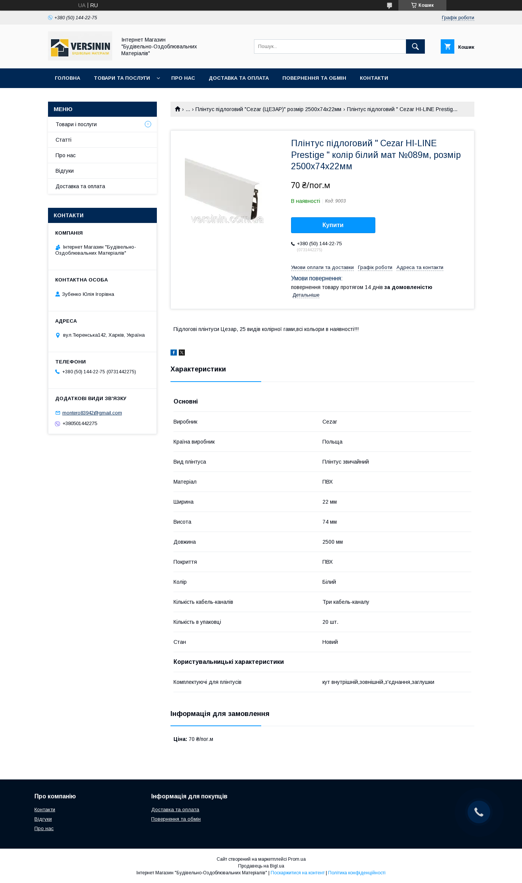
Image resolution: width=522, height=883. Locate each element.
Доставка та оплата (239, 78)
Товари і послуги (76, 124)
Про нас (183, 78)
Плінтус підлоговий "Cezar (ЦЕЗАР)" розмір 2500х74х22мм (268, 109)
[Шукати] (415, 46)
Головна (67, 78)
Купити (333, 225)
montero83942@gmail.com (92, 413)
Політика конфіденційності (357, 872)
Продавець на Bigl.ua (261, 866)
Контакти (374, 78)
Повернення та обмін (314, 78)
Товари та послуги (122, 78)
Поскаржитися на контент (298, 872)
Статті (63, 140)
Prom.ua (297, 859)
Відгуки (65, 171)
